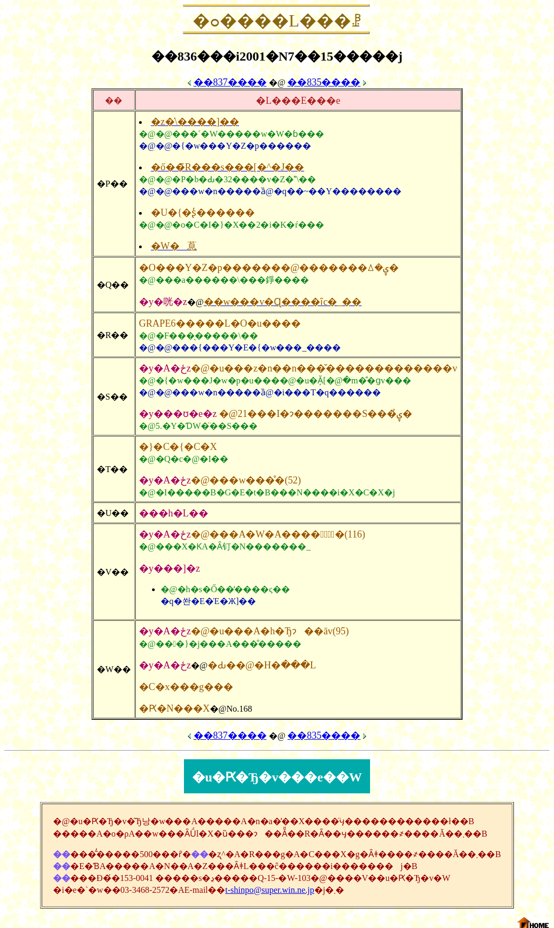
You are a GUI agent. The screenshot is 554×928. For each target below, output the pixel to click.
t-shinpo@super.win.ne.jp (269, 889)
